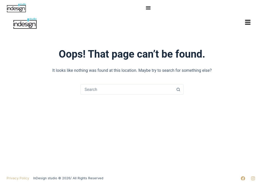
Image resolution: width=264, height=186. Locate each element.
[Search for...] (127, 89)
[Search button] (178, 89)
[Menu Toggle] (148, 7)
